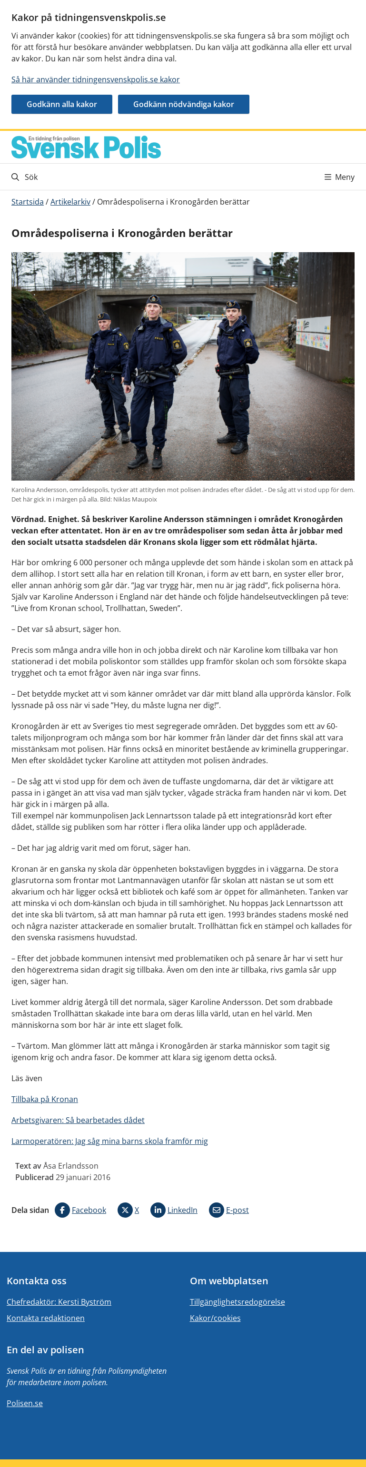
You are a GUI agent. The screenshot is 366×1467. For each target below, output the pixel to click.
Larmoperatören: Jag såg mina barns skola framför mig (109, 1141)
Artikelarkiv (70, 202)
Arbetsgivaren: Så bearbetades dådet (78, 1120)
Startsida (27, 202)
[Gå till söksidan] (96, 176)
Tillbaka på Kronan (44, 1099)
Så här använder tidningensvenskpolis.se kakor (95, 79)
